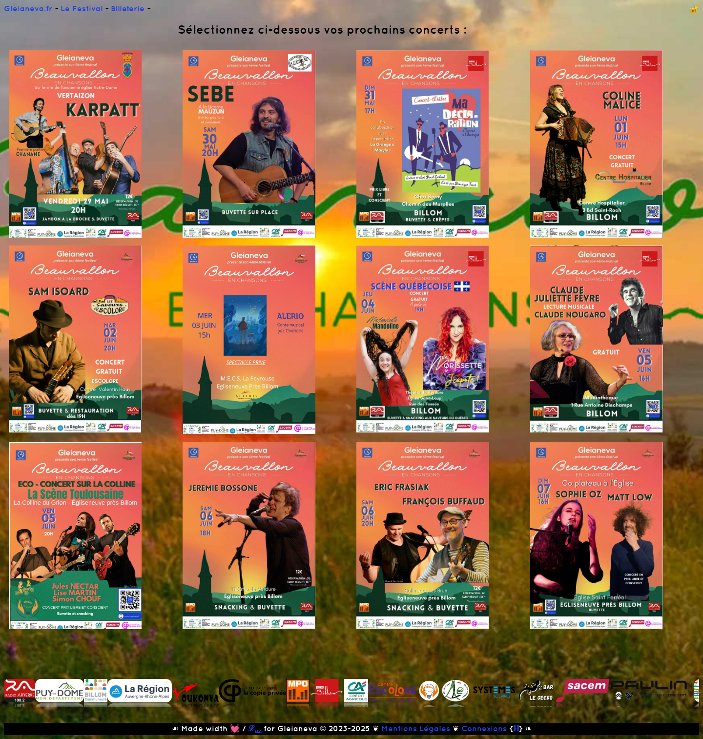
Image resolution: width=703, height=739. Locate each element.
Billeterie (129, 8)
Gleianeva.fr (29, 8)
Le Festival (83, 8)
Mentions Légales (415, 728)
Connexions (484, 728)
